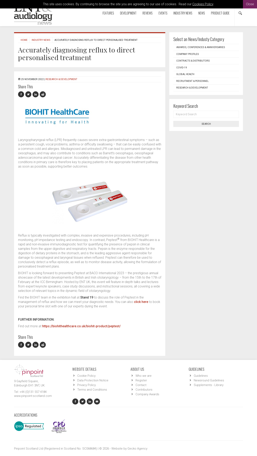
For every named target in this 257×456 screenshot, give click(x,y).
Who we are (144, 376)
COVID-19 (181, 67)
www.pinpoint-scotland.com (33, 396)
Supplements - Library (208, 385)
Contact (141, 385)
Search (206, 123)
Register (141, 380)
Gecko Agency (137, 448)
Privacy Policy (86, 385)
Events (163, 13)
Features (108, 13)
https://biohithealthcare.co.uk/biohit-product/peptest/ (81, 326)
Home (24, 40)
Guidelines (201, 376)
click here (141, 302)
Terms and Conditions (92, 389)
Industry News (182, 13)
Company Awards (147, 394)
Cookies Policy (202, 4)
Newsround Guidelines (209, 380)
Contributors (144, 389)
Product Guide (220, 13)
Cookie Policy (86, 376)
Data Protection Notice (92, 380)
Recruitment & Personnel (192, 81)
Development (128, 13)
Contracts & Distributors (193, 60)
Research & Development (61, 79)
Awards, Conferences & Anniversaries (200, 47)
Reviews (148, 13)
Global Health (185, 74)
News (201, 13)
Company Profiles (187, 54)
